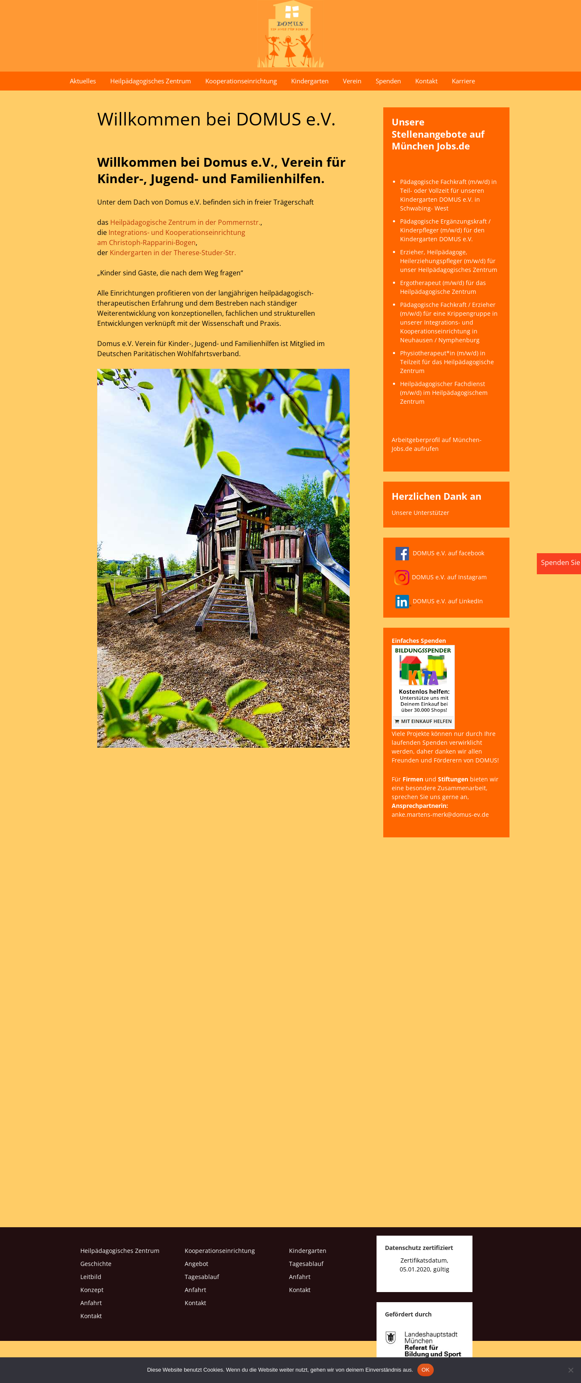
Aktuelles (83, 81)
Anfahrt (91, 1303)
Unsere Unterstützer (420, 513)
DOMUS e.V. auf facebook (438, 553)
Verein (352, 81)
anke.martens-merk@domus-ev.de (440, 814)
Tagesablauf (202, 1277)
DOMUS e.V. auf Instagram (440, 577)
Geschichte (95, 1264)
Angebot (196, 1264)
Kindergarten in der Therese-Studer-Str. (173, 252)
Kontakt (426, 81)
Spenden (388, 81)
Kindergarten (310, 81)
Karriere (463, 81)
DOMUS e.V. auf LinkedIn (437, 601)
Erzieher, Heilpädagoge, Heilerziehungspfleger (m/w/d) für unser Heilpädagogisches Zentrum (448, 261)
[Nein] (570, 1370)
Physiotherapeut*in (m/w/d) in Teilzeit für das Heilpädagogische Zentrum (447, 362)
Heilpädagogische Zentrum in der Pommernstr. (185, 222)
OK (426, 1370)
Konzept (91, 1290)
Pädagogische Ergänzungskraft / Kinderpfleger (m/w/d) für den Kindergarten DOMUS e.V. (445, 230)
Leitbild (90, 1277)
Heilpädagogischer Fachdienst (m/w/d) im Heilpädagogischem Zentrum (444, 392)
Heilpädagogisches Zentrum (150, 81)
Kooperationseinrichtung (241, 81)
